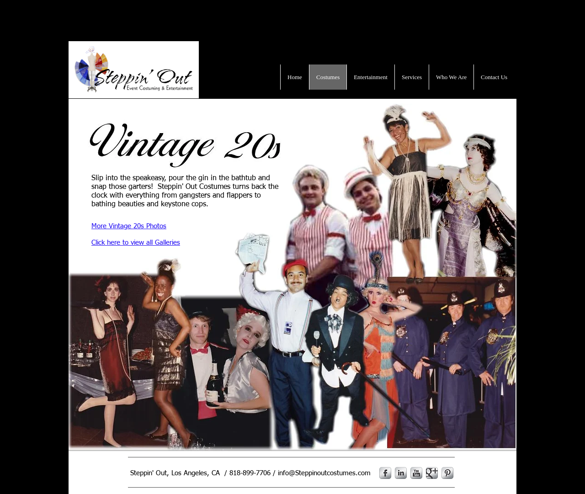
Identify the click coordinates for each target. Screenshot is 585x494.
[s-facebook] (385, 473)
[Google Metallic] (432, 473)
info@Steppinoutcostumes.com (324, 473)
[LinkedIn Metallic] (401, 473)
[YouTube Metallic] (416, 473)
